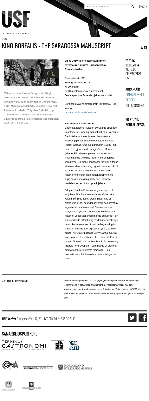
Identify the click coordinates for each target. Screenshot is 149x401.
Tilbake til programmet (16, 281)
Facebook (145, 47)
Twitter (141, 47)
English (143, 6)
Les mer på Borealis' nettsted (81, 112)
